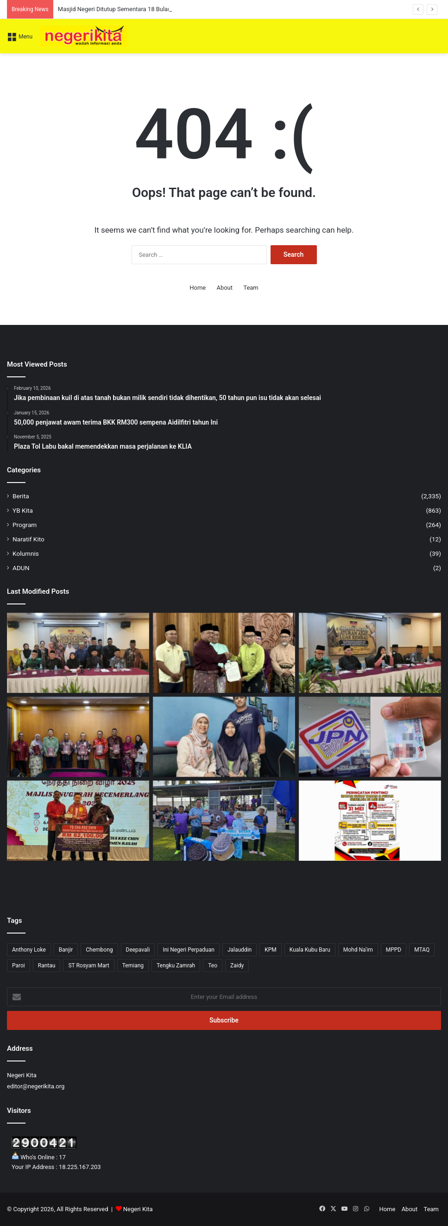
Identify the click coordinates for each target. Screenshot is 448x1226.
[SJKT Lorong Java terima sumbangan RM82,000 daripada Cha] (78, 821)
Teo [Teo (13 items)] (212, 965)
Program (25, 524)
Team (251, 287)
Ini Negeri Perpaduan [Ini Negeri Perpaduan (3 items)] (189, 949)
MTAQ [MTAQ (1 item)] (421, 949)
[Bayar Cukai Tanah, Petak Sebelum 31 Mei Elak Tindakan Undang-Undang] (370, 821)
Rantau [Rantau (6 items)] (47, 965)
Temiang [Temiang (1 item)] (133, 965)
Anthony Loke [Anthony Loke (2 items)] (29, 949)
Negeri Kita (138, 1209)
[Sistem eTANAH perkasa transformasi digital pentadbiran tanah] (78, 737)
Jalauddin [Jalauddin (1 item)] (239, 949)
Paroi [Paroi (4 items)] (18, 965)
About (224, 287)
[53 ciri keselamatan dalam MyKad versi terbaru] (370, 737)
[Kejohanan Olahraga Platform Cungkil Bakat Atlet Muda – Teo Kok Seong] (224, 821)
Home (197, 287)
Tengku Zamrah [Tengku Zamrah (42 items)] (176, 965)
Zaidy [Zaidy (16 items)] (237, 965)
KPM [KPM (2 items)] (271, 949)
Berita (21, 496)
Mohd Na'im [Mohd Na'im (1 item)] (358, 949)
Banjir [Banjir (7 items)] (66, 949)
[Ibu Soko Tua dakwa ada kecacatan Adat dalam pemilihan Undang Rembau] (370, 653)
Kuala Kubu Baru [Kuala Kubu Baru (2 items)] (310, 949)
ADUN (21, 568)
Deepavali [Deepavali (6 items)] (138, 949)
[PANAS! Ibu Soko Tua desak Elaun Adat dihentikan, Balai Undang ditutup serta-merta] (78, 653)
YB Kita (23, 510)
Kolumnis (26, 553)
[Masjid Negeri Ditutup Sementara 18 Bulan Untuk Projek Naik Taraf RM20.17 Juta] (224, 653)
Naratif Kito (28, 539)
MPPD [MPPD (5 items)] (394, 949)
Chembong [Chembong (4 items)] (99, 949)
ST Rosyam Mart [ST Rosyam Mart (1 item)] (88, 965)
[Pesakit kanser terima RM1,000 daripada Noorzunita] (224, 737)
